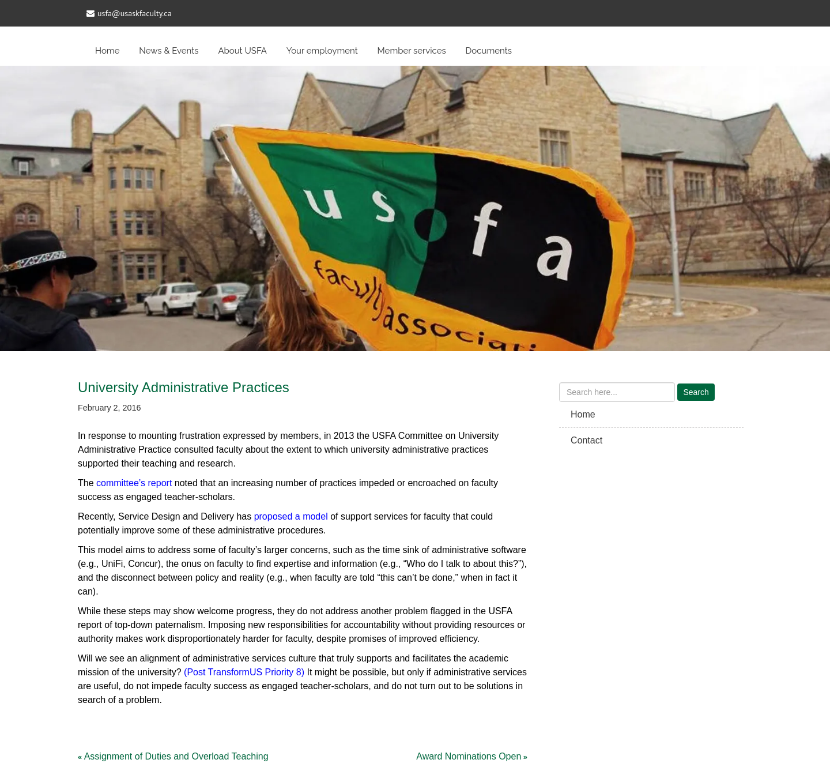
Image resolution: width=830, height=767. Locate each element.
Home (107, 51)
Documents (489, 51)
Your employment (322, 51)
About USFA (242, 51)
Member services (412, 51)
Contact (586, 440)
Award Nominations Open (468, 756)
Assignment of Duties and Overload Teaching (176, 756)
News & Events (168, 51)
